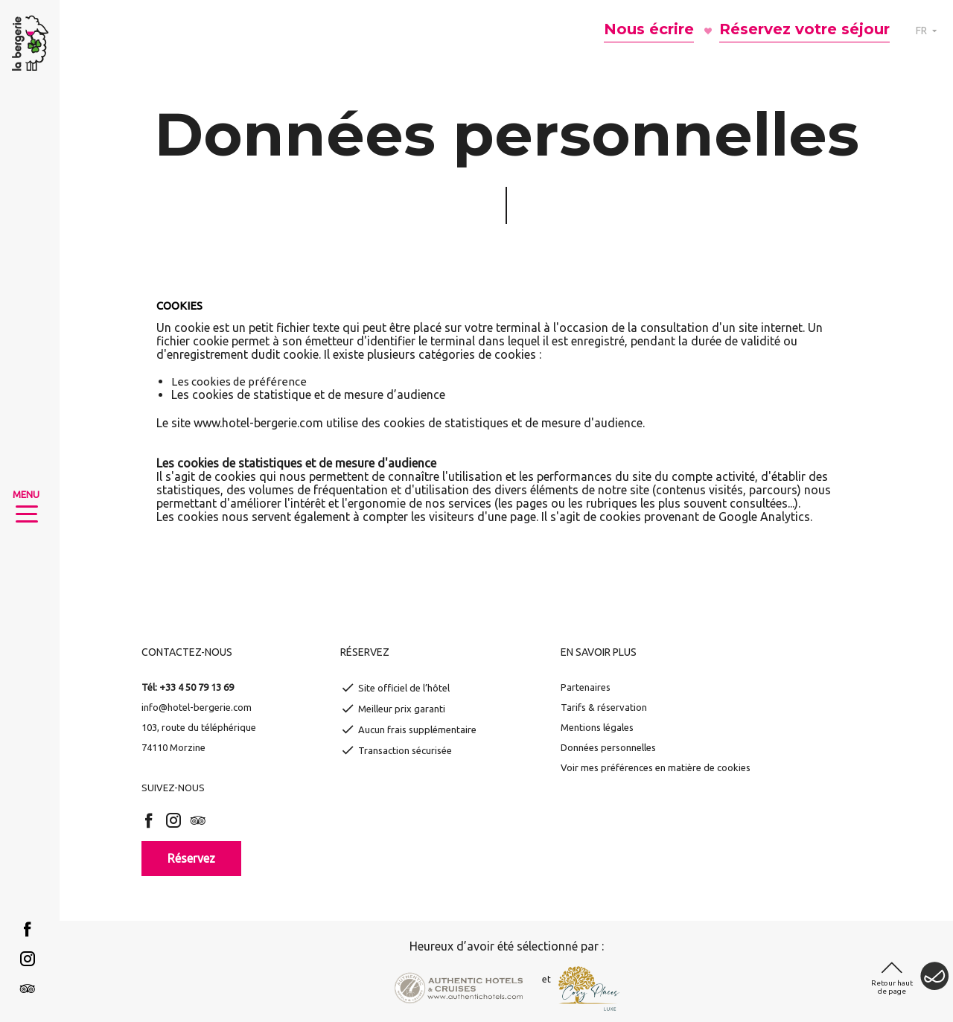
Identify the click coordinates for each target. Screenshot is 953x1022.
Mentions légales (597, 727)
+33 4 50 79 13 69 (196, 687)
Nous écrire (649, 29)
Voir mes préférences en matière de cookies (655, 767)
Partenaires (586, 687)
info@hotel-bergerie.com (196, 707)
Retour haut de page (892, 987)
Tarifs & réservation (604, 707)
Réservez (191, 858)
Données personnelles (608, 747)
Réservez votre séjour (804, 29)
